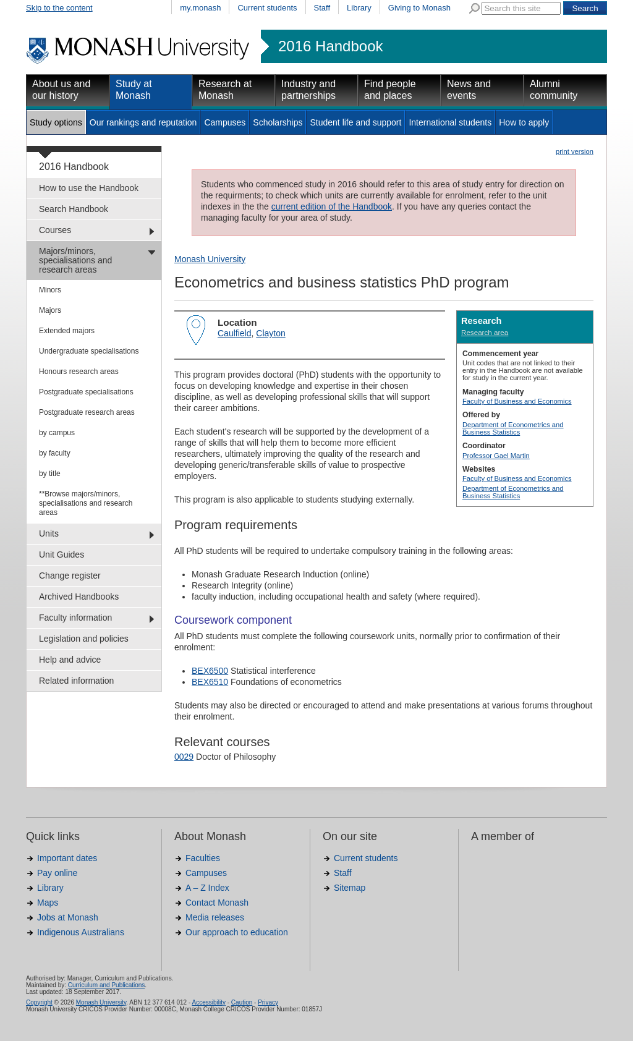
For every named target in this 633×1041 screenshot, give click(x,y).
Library (359, 7)
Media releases (214, 917)
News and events (469, 90)
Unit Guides (61, 554)
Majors (50, 310)
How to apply (524, 122)
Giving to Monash (419, 7)
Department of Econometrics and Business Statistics (513, 428)
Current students (267, 7)
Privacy (268, 1002)
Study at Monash (134, 90)
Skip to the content (59, 7)
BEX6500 (210, 671)
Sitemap (349, 888)
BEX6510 (210, 682)
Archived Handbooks (79, 596)
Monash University (209, 259)
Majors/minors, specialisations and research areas (75, 260)
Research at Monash (225, 90)
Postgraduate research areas (87, 412)
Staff (322, 7)
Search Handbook (73, 209)
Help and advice (70, 660)
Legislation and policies (84, 639)
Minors (50, 290)
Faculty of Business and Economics (517, 401)
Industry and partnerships (308, 90)
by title (50, 473)
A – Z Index (207, 888)
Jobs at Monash (67, 917)
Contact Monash (217, 902)
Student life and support (355, 122)
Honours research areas (79, 371)
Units (49, 533)
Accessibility (208, 1002)
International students (450, 122)
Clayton (270, 333)
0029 (183, 757)
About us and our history (61, 90)
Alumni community (553, 90)
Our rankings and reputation (143, 122)
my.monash (200, 7)
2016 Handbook (330, 46)
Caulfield (234, 333)
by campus (57, 432)
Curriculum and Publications (106, 985)
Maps (47, 902)
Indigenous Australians (80, 932)
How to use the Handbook (88, 188)
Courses (55, 230)
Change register (70, 575)
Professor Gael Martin (496, 455)
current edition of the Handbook (331, 206)
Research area (484, 332)
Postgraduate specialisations (86, 392)
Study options (56, 122)
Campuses (224, 122)
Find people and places (390, 90)
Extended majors (67, 330)
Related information (76, 681)
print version (574, 151)
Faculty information (75, 617)
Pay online (57, 873)
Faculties (202, 858)
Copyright (39, 1002)
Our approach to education (236, 932)
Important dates (67, 858)
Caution (241, 1002)
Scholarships (277, 122)
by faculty (54, 453)
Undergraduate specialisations (88, 351)
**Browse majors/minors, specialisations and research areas (85, 503)
